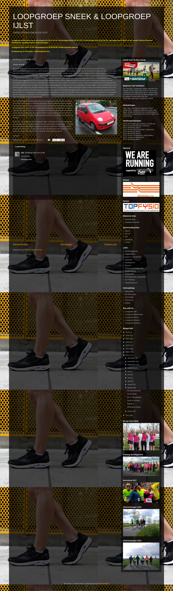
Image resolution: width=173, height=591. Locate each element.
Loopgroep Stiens (131, 317)
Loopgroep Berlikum (132, 323)
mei (129, 378)
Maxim (127, 231)
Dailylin (128, 303)
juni (129, 375)
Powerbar (128, 239)
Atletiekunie (129, 274)
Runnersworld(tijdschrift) (134, 268)
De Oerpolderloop (134, 391)
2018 (128, 335)
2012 (128, 355)
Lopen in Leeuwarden (133, 257)
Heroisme (128, 260)
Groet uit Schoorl (133, 400)
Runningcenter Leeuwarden (135, 277)
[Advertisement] (65, 221)
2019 (128, 332)
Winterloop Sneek (134, 407)
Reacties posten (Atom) (33, 250)
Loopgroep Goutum (132, 320)
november (132, 361)
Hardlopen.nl (130, 263)
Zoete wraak (132, 394)
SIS (126, 237)
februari (131, 388)
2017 (128, 339)
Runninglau (129, 297)
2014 (128, 349)
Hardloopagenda (131, 251)
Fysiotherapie (130, 219)
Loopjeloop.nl (130, 254)
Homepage (66, 244)
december (132, 358)
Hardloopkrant (130, 271)
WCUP (127, 234)
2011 (128, 415)
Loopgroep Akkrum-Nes (134, 314)
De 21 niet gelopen (134, 397)
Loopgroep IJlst (131, 312)
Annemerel (129, 300)
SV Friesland (130, 280)
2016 (128, 342)
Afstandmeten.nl (131, 283)
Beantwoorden (26, 159)
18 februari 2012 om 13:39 (35, 153)
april (129, 381)
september (132, 365)
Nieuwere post (20, 244)
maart (130, 384)
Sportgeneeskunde (132, 222)
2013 (128, 352)
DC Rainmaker (130, 294)
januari (130, 411)
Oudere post (110, 244)
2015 (128, 345)
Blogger (106, 584)
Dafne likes (129, 291)
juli (129, 371)
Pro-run (128, 265)
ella (22, 153)
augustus (131, 368)
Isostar (127, 242)
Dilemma (130, 404)
